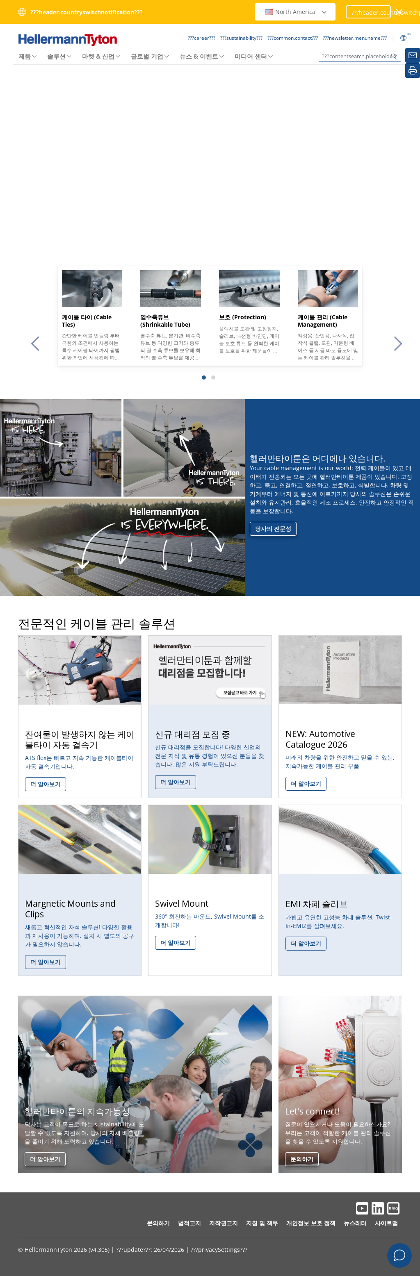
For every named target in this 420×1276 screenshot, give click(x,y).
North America (296, 12)
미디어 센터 (251, 56)
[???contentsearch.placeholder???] (360, 56)
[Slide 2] (213, 377)
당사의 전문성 (273, 528)
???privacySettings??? (219, 1249)
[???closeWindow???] (399, 12)
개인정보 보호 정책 (311, 1223)
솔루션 (56, 56)
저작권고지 (223, 1223)
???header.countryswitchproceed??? (371, 12)
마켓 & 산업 (98, 56)
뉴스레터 (355, 1223)
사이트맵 (386, 1223)
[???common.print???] (412, 70)
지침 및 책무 (262, 1223)
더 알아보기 (45, 1159)
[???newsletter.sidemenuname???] (412, 55)
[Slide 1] (204, 377)
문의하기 (301, 1159)
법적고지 (189, 1223)
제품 (24, 56)
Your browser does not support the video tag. (210, 189)
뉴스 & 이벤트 (199, 56)
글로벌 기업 (147, 56)
